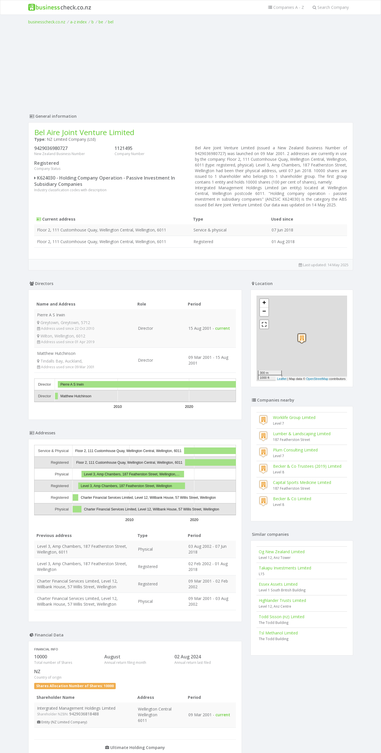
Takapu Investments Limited (285, 568)
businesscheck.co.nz (46, 22)
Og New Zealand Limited (282, 551)
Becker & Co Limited (292, 498)
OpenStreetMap (317, 378)
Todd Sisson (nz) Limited (281, 616)
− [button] (264, 312)
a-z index (78, 22)
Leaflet (281, 378)
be (101, 22)
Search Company (331, 7)
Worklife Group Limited (294, 417)
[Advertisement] (190, 67)
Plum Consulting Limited (295, 450)
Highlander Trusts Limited (282, 600)
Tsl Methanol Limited (278, 633)
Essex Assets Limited (278, 584)
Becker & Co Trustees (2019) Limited (307, 466)
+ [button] (264, 303)
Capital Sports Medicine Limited (302, 482)
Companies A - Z (286, 7)
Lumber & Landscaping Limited (302, 433)
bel (110, 22)
